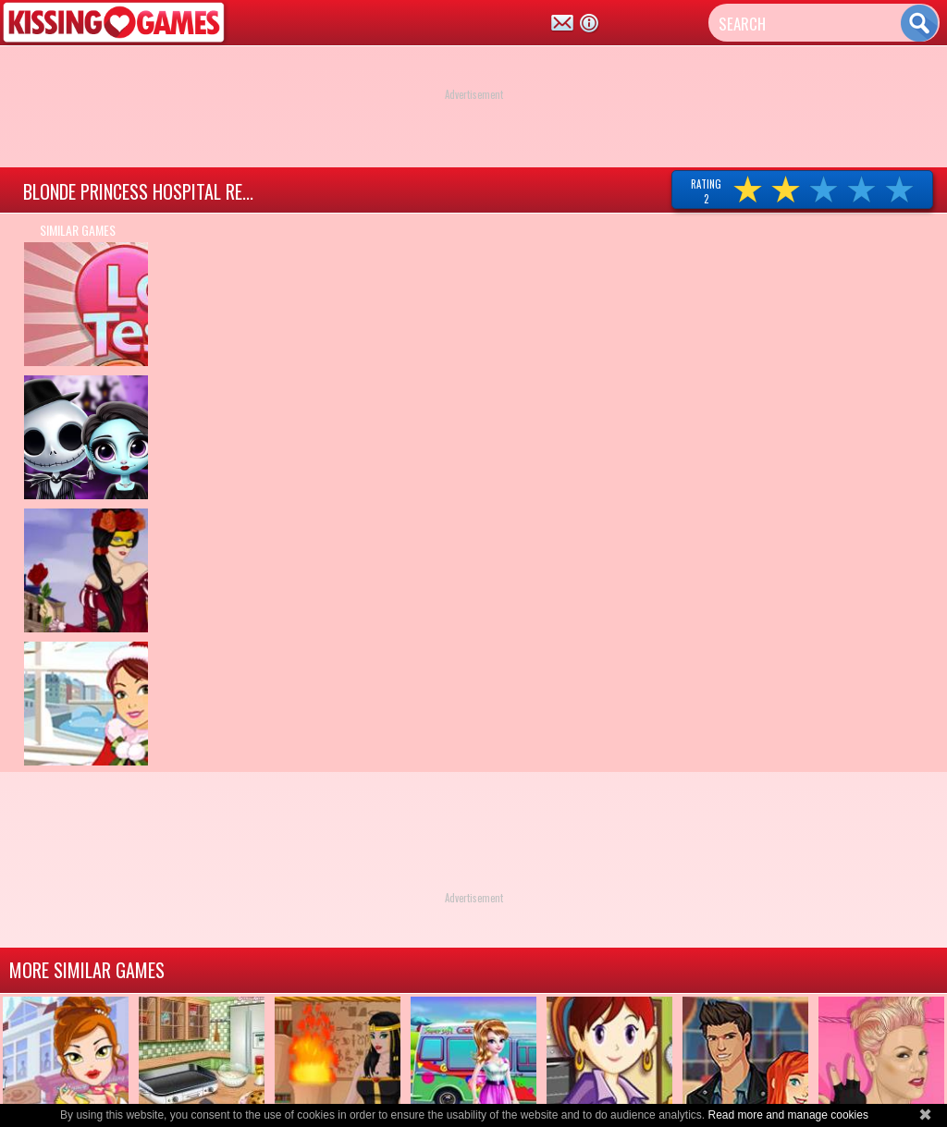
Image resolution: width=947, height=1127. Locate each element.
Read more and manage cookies (787, 1115)
